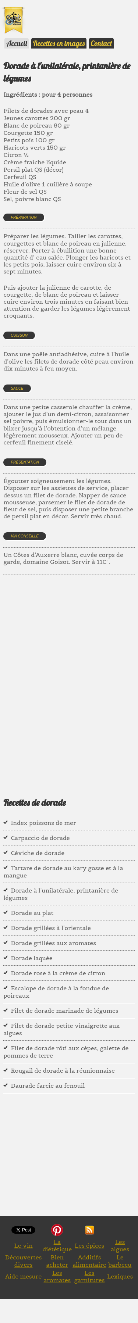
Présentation (25, 462)
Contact (101, 43)
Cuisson (19, 335)
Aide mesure (23, 1276)
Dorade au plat (32, 912)
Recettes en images (59, 43)
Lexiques (120, 1276)
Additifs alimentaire (89, 1261)
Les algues (120, 1245)
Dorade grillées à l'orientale (51, 928)
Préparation (23, 217)
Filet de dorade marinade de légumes (64, 1010)
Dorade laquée (31, 958)
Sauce (17, 388)
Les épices (89, 1245)
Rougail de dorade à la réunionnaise (62, 1070)
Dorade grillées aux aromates (53, 943)
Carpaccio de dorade (40, 837)
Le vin (23, 1245)
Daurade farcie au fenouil (48, 1085)
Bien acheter (57, 1261)
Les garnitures (89, 1276)
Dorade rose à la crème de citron (58, 973)
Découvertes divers (23, 1261)
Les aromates (57, 1276)
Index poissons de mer (43, 822)
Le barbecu (120, 1261)
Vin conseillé (25, 536)
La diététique (57, 1245)
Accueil (16, 43)
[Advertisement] (69, 677)
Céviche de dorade (37, 853)
